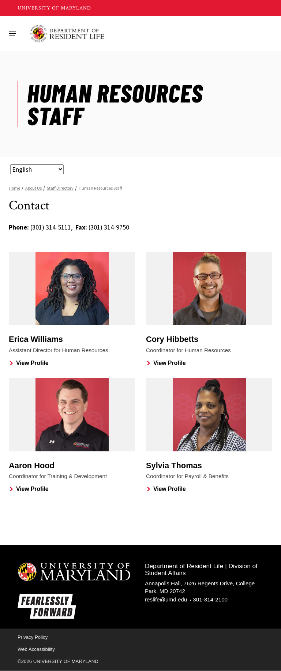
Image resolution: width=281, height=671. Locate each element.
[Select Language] (37, 169)
